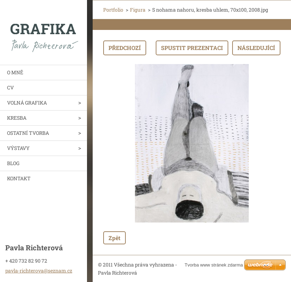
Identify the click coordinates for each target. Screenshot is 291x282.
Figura (138, 9)
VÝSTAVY (18, 148)
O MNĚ (15, 72)
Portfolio (113, 9)
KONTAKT (19, 178)
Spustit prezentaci (192, 47)
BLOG (13, 163)
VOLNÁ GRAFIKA (27, 102)
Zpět (114, 238)
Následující (256, 47)
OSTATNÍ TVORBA (28, 133)
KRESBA (16, 117)
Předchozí (125, 47)
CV (10, 87)
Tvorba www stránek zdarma (214, 265)
